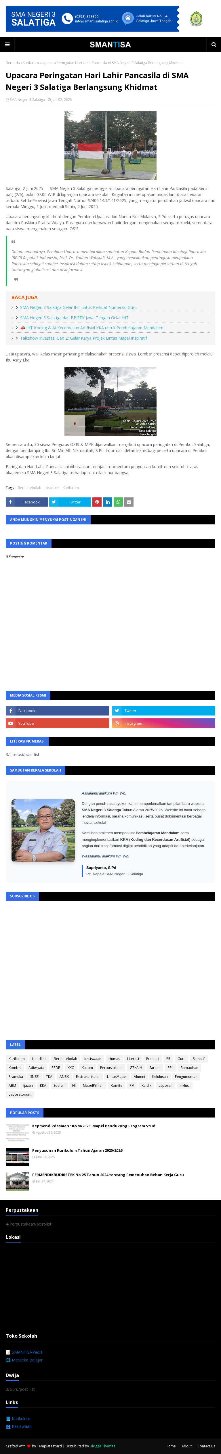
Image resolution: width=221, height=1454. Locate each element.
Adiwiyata (36, 1067)
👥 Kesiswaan (19, 1426)
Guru (182, 1058)
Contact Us (206, 1446)
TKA (49, 1076)
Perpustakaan (111, 1067)
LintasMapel (117, 1076)
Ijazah (28, 1085)
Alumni (139, 1076)
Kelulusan (160, 1076)
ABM (12, 1085)
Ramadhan (189, 1067)
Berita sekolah (29, 487)
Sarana (155, 1067)
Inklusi (185, 1085)
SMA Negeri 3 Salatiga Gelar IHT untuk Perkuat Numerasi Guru (78, 307)
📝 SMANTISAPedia (24, 1352)
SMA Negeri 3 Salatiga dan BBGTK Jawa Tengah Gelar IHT (74, 317)
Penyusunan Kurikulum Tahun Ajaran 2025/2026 (77, 1150)
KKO (71, 1067)
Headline (52, 487)
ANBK (64, 1076)
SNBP (34, 1076)
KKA (43, 1085)
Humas (114, 1058)
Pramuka (16, 1076)
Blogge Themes (102, 1446)
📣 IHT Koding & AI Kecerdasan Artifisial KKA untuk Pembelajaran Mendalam (91, 327)
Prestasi (152, 1058)
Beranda (13, 62)
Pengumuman (186, 1076)
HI (74, 1085)
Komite (116, 1085)
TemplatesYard (49, 1446)
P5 (168, 1058)
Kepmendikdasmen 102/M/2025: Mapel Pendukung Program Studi (94, 1125)
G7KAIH (136, 1067)
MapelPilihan (93, 1085)
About (187, 1446)
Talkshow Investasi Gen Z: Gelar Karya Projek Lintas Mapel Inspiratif (83, 338)
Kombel (15, 1067)
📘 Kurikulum (18, 1418)
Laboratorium (20, 1094)
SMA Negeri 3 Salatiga (27, 99)
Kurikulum (31, 62)
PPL (171, 1067)
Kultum (87, 1067)
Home (171, 1446)
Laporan (165, 1085)
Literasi (133, 1058)
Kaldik (146, 1085)
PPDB (56, 1067)
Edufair (59, 1085)
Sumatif (199, 1058)
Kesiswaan (92, 1058)
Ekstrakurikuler (88, 1076)
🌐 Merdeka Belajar (24, 1360)
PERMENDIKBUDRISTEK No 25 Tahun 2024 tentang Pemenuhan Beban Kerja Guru (108, 1174)
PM (131, 1085)
